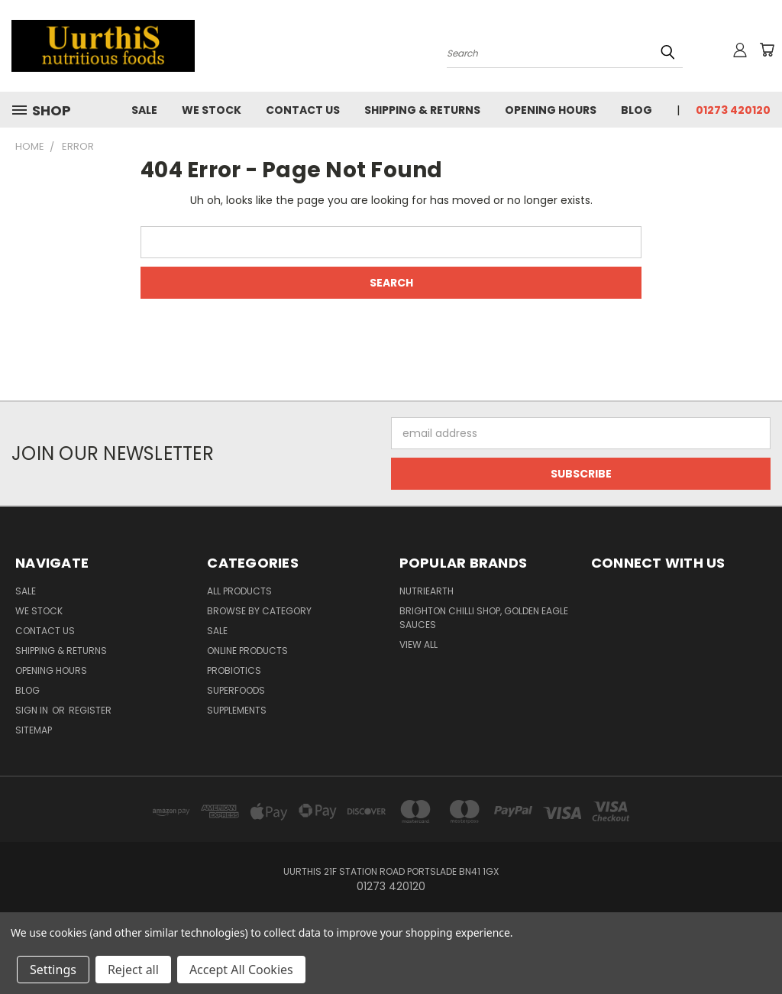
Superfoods (236, 690)
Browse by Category (259, 610)
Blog (636, 110)
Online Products (247, 650)
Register (90, 710)
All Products (239, 590)
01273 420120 (733, 110)
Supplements (237, 710)
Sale (144, 110)
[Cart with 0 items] (766, 49)
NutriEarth (426, 590)
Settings (53, 969)
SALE (217, 630)
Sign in (32, 710)
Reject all (133, 969)
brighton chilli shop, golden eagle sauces (483, 617)
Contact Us (303, 110)
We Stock (211, 110)
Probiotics (234, 670)
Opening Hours (550, 110)
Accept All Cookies (241, 969)
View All (418, 644)
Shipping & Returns (422, 110)
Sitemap (33, 730)
